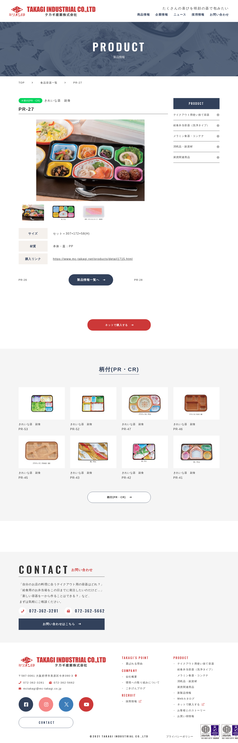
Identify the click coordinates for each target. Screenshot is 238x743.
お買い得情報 (185, 716)
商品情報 (143, 14)
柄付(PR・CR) (119, 497)
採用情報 (198, 14)
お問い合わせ (219, 14)
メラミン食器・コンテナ (188, 135)
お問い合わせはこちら (62, 624)
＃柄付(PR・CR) (30, 100)
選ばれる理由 (134, 663)
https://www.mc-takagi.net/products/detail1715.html (93, 258)
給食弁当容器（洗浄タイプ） (191, 125)
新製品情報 (184, 692)
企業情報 (161, 14)
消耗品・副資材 (183, 146)
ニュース (180, 14)
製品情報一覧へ (91, 279)
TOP (22, 82)
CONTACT (47, 722)
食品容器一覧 (49, 82)
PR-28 (138, 279)
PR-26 (23, 279)
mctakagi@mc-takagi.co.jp (40, 688)
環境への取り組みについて (143, 682)
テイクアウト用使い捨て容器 (191, 114)
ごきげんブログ (136, 688)
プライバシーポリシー (179, 736)
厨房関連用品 (181, 157)
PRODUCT (196, 103)
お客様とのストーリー (191, 710)
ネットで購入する (119, 325)
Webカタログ (186, 698)
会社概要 (131, 676)
